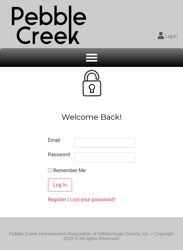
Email (54, 140)
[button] (91, 57)
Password (59, 154)
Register (57, 199)
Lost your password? (93, 199)
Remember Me (67, 170)
